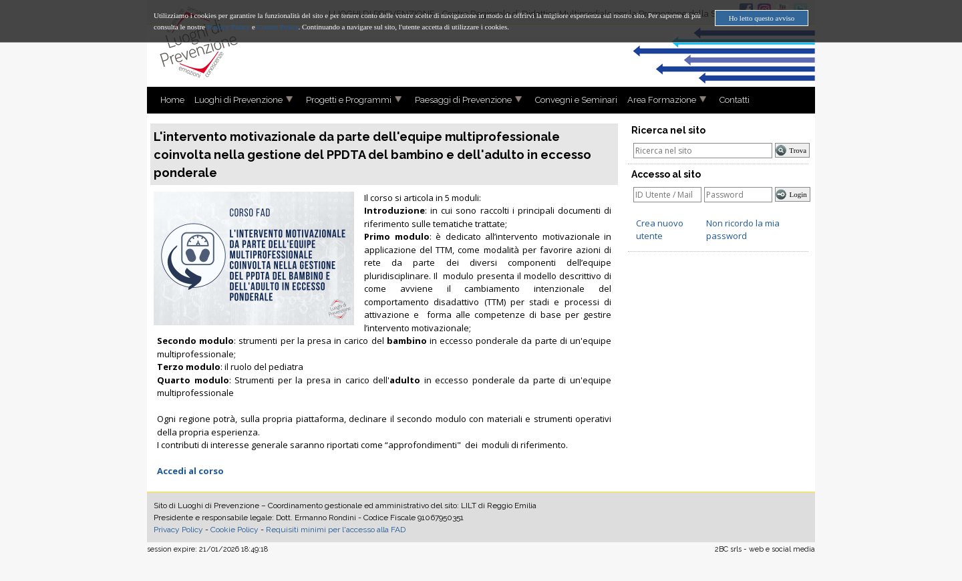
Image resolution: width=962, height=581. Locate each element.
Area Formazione (656, 100)
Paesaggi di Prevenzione (458, 100)
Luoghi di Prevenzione (233, 100)
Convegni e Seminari (571, 100)
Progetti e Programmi (343, 100)
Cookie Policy (234, 529)
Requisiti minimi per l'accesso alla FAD (336, 529)
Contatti (729, 100)
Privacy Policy (178, 529)
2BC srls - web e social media (765, 549)
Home (167, 100)
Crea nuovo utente (659, 229)
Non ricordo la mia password (743, 229)
